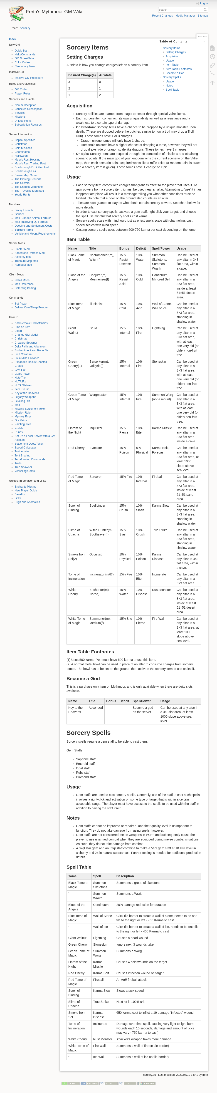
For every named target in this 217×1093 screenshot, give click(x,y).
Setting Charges (176, 52)
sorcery (25, 28)
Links (18, 498)
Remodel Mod (23, 264)
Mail (17, 404)
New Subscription (25, 105)
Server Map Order (26, 175)
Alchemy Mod (23, 256)
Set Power (21, 303)
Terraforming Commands (30, 459)
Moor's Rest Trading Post (30, 163)
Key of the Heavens (27, 393)
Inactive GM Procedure (29, 77)
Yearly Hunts (22, 194)
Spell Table (172, 89)
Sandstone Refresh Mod (30, 253)
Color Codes (22, 62)
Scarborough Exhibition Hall (32, 167)
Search (206, 9)
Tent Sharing (22, 455)
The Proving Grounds (28, 179)
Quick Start (22, 50)
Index (12, 39)
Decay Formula (24, 210)
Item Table (172, 64)
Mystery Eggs (23, 416)
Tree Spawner (23, 467)
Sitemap (203, 15)
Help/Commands (25, 54)
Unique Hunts (23, 120)
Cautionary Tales (25, 66)
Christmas (21, 144)
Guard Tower (23, 373)
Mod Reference (24, 284)
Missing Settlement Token (30, 408)
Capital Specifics (25, 140)
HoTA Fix (20, 381)
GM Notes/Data (24, 58)
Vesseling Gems (25, 471)
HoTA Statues (23, 385)
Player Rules (22, 93)
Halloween (21, 155)
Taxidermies (22, 451)
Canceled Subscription (29, 109)
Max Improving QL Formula (31, 221)
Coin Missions (23, 148)
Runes (19, 432)
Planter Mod (22, 249)
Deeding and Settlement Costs (33, 225)
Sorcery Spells (172, 77)
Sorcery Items (24, 229)
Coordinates (22, 152)
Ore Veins (21, 420)
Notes (169, 85)
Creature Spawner (26, 342)
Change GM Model (26, 334)
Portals (19, 428)
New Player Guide (26, 490)
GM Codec (21, 89)
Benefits (20, 494)
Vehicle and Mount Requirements (35, 233)
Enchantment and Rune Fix (31, 350)
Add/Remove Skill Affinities (31, 323)
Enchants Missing (26, 486)
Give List (20, 370)
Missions (20, 116)
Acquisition (172, 56)
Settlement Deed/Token (29, 443)
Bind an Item (22, 327)
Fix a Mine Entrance (27, 358)
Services (20, 112)
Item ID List (22, 389)
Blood (18, 330)
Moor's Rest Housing (27, 159)
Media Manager (185, 15)
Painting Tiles (23, 424)
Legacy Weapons (25, 397)
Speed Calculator (25, 447)
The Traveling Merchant (29, 190)
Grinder (19, 214)
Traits (18, 463)
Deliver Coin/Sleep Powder (31, 307)
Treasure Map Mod (26, 261)
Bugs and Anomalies (27, 502)
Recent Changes (162, 15)
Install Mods (22, 280)
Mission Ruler (23, 412)
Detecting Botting (25, 288)
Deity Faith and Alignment (31, 346)
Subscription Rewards (28, 124)
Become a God (175, 73)
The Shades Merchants (29, 186)
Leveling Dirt (22, 401)
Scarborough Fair (25, 171)
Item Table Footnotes (179, 69)
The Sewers (22, 183)
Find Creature (23, 354)
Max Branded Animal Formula (33, 218)
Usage (170, 60)
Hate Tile (20, 377)
